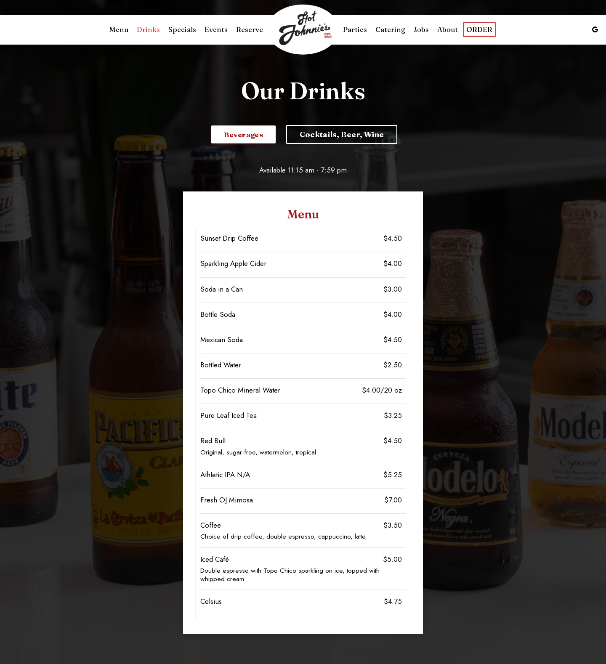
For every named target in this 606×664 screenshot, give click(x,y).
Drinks (148, 29)
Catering (390, 29)
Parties (355, 29)
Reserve (249, 29)
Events (216, 29)
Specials (182, 29)
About (447, 29)
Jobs (421, 29)
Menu (118, 29)
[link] (303, 30)
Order (479, 29)
